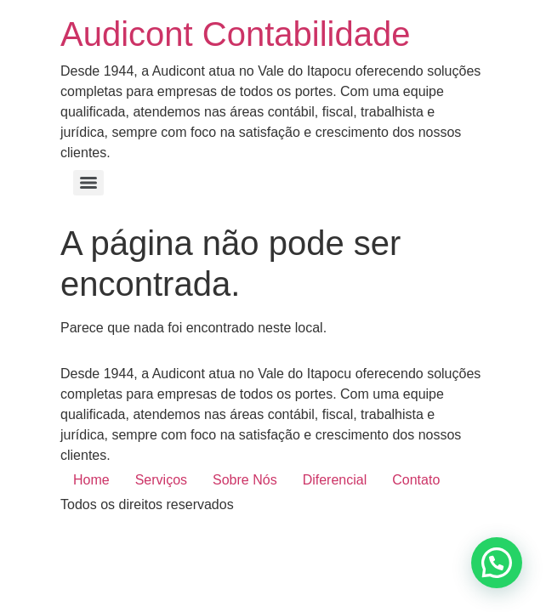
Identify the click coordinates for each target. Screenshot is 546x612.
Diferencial (335, 480)
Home (91, 480)
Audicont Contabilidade (235, 34)
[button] (496, 562)
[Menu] (88, 183)
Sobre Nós (245, 480)
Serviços (161, 480)
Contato (416, 480)
